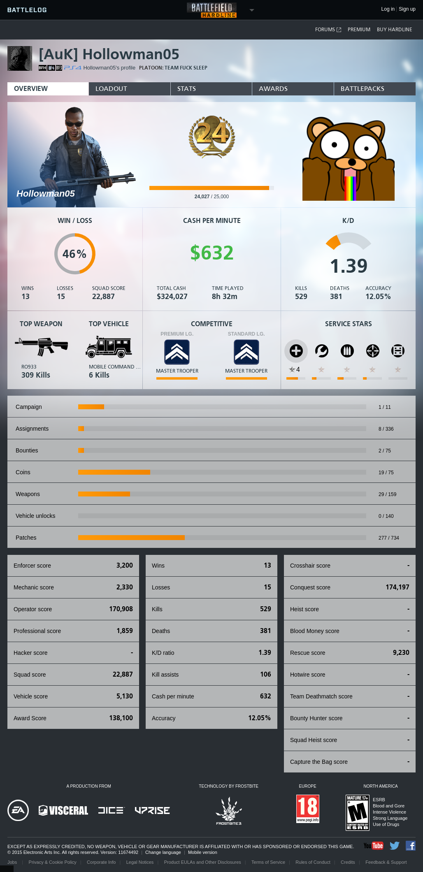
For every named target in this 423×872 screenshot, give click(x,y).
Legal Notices (140, 862)
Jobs (12, 862)
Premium (359, 29)
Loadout (111, 89)
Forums (328, 30)
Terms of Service (268, 862)
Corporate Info (101, 862)
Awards (273, 89)
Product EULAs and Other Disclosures (202, 862)
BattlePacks (362, 89)
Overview (31, 89)
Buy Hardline (394, 29)
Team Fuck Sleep (186, 68)
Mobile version (202, 852)
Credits (348, 862)
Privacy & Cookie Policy (53, 862)
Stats (186, 89)
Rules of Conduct (312, 862)
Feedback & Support (386, 862)
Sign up (407, 9)
